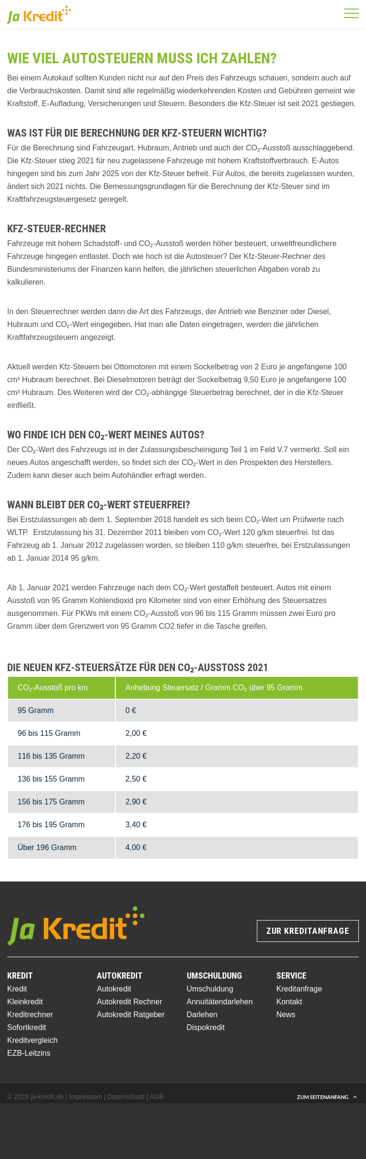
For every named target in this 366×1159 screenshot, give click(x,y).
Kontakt (289, 1002)
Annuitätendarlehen (220, 1002)
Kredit (17, 989)
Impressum (85, 1096)
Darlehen (202, 1014)
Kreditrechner (30, 1014)
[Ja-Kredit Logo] (39, 18)
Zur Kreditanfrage (307, 931)
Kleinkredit (25, 1002)
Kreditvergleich (32, 1040)
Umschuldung (210, 989)
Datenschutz (126, 1096)
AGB (157, 1096)
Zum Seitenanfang (322, 1097)
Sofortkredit (26, 1027)
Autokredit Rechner (129, 1002)
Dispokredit (206, 1027)
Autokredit (114, 989)
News (285, 1014)
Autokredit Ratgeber (130, 1014)
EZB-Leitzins (29, 1053)
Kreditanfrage (299, 989)
